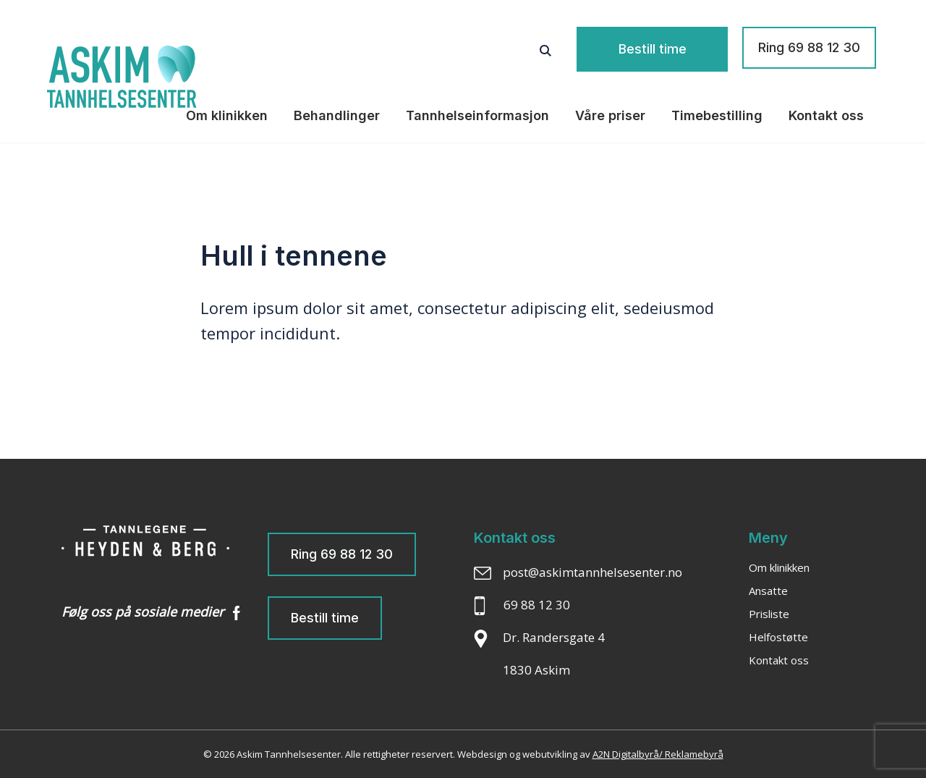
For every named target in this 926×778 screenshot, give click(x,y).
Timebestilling (717, 115)
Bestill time (671, 47)
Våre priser (610, 115)
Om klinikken (227, 115)
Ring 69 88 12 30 (809, 47)
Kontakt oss (826, 115)
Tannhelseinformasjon (477, 115)
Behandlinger (337, 115)
